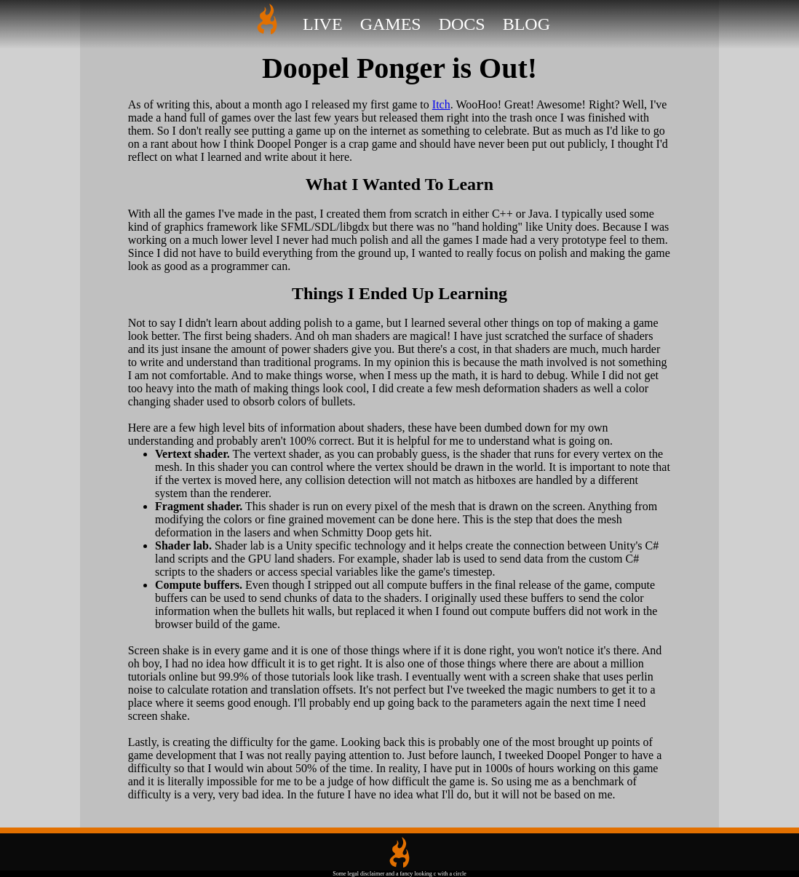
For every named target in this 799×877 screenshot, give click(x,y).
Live (323, 24)
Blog (526, 24)
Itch (441, 104)
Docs (462, 24)
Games (390, 24)
